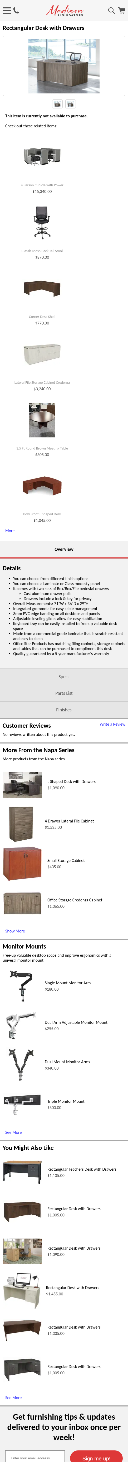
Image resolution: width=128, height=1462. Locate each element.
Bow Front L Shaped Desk (42, 538)
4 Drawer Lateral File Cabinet (69, 845)
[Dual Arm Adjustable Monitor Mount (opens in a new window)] (21, 1066)
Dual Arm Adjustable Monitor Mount (76, 1046)
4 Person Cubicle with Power (42, 209)
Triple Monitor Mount (66, 1125)
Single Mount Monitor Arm (68, 1007)
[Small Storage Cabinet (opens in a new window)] (22, 904)
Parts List (64, 717)
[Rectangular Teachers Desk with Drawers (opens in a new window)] (22, 1207)
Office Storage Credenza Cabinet (74, 924)
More (9, 554)
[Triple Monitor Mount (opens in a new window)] (22, 1138)
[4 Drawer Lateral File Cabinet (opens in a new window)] (21, 865)
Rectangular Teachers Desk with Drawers (81, 1193)
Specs (63, 701)
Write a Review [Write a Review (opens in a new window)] (112, 748)
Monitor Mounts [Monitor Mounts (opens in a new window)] (24, 970)
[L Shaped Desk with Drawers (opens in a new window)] (22, 820)
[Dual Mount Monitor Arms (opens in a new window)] (21, 1106)
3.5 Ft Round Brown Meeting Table (42, 473)
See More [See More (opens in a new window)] (13, 1156)
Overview (64, 573)
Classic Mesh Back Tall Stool (42, 275)
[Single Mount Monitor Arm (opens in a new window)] (21, 1027)
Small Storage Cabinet (66, 884)
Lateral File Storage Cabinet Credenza (42, 407)
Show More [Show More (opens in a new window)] (15, 955)
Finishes (63, 734)
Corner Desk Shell (42, 341)
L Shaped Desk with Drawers (71, 805)
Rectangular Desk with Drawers (74, 1232)
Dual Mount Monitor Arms (67, 1086)
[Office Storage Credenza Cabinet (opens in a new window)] (22, 937)
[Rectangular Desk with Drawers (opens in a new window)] (22, 1246)
